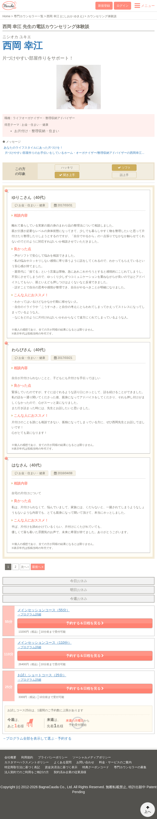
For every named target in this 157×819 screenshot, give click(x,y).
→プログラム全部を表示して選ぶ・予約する (36, 738)
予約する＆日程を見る (85, 623)
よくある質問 (62, 762)
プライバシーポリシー (53, 757)
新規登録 (104, 5)
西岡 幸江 (22, 45)
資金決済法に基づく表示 (61, 767)
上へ (147, 810)
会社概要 (10, 757)
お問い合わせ (85, 762)
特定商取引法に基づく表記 (22, 767)
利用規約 (27, 757)
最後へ (37, 567)
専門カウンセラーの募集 (130, 767)
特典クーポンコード (95, 767)
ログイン (122, 5)
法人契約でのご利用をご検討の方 (26, 772)
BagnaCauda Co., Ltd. (56, 787)
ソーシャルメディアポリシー (91, 757)
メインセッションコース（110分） (84, 645)
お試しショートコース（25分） (84, 677)
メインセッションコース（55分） (84, 612)
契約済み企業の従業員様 (70, 772)
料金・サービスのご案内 (115, 762)
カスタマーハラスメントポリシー (26, 762)
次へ (24, 567)
